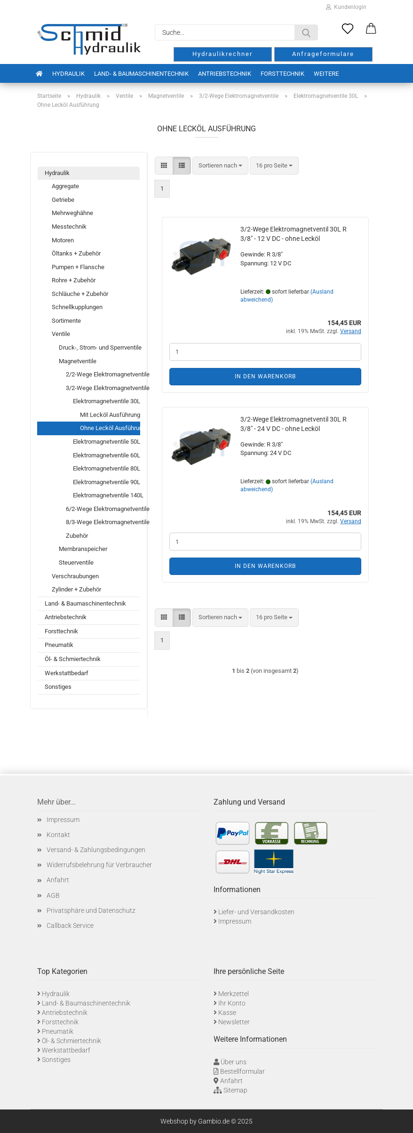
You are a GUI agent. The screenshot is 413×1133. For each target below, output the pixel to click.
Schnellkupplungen (77, 307)
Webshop (174, 1121)
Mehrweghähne (72, 212)
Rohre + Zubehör (73, 280)
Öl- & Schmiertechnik (73, 658)
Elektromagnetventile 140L (106, 495)
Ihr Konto (232, 1003)
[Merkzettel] (347, 29)
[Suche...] (306, 32)
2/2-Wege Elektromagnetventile (103, 374)
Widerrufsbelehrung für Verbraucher (99, 865)
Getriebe (63, 199)
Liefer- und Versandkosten (256, 912)
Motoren (63, 240)
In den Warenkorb (265, 376)
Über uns (233, 1062)
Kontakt (58, 834)
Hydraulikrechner (222, 53)
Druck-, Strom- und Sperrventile (99, 347)
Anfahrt (58, 880)
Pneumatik (59, 644)
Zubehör (77, 535)
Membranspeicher (83, 548)
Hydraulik (68, 73)
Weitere (326, 73)
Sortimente (66, 320)
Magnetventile (77, 361)
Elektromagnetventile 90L (106, 482)
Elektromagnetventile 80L (106, 468)
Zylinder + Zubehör (76, 589)
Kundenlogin (346, 7)
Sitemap (235, 1090)
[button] (371, 29)
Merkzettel (233, 993)
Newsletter (234, 1022)
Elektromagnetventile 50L (106, 441)
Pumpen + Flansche (78, 267)
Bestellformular (242, 1071)
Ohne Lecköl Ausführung (110, 427)
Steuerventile (76, 562)
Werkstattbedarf (66, 673)
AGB (53, 895)
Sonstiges (58, 686)
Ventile (61, 333)
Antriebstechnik (224, 73)
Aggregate (65, 186)
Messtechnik (69, 226)
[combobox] (220, 166)
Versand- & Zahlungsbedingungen (96, 850)
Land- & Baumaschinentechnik (141, 73)
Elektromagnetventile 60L (106, 455)
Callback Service (70, 925)
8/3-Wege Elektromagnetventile (103, 522)
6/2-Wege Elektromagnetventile (103, 508)
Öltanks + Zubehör (76, 253)
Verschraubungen (75, 576)
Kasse (227, 1012)
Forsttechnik (282, 73)
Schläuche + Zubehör (80, 293)
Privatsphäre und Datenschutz (91, 910)
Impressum (63, 819)
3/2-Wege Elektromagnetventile (103, 387)
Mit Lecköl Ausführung (110, 414)
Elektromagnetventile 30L (106, 401)
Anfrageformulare (323, 53)
